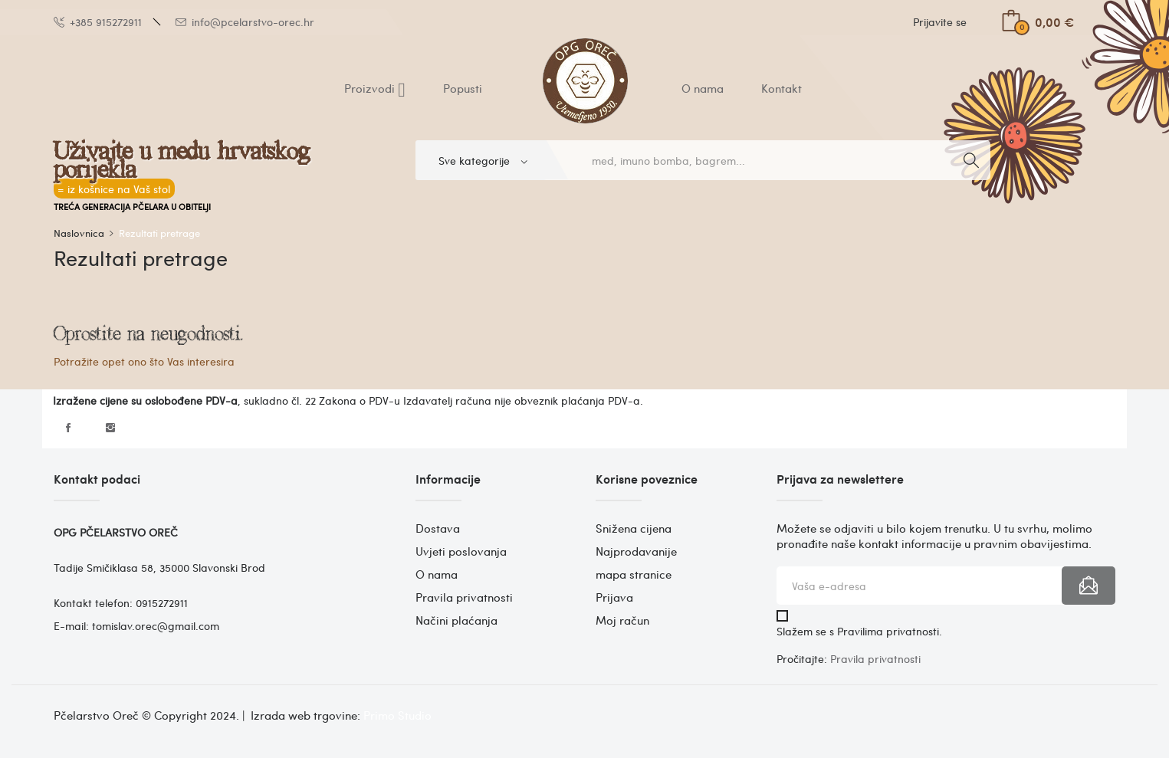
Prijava (614, 597)
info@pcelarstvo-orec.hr (245, 22)
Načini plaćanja (456, 620)
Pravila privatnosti (464, 597)
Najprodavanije (636, 551)
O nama (436, 574)
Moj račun (622, 620)
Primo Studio (397, 715)
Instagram (110, 427)
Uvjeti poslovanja (461, 551)
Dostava (437, 528)
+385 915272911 (98, 22)
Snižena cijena (634, 528)
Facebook (68, 427)
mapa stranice (634, 574)
